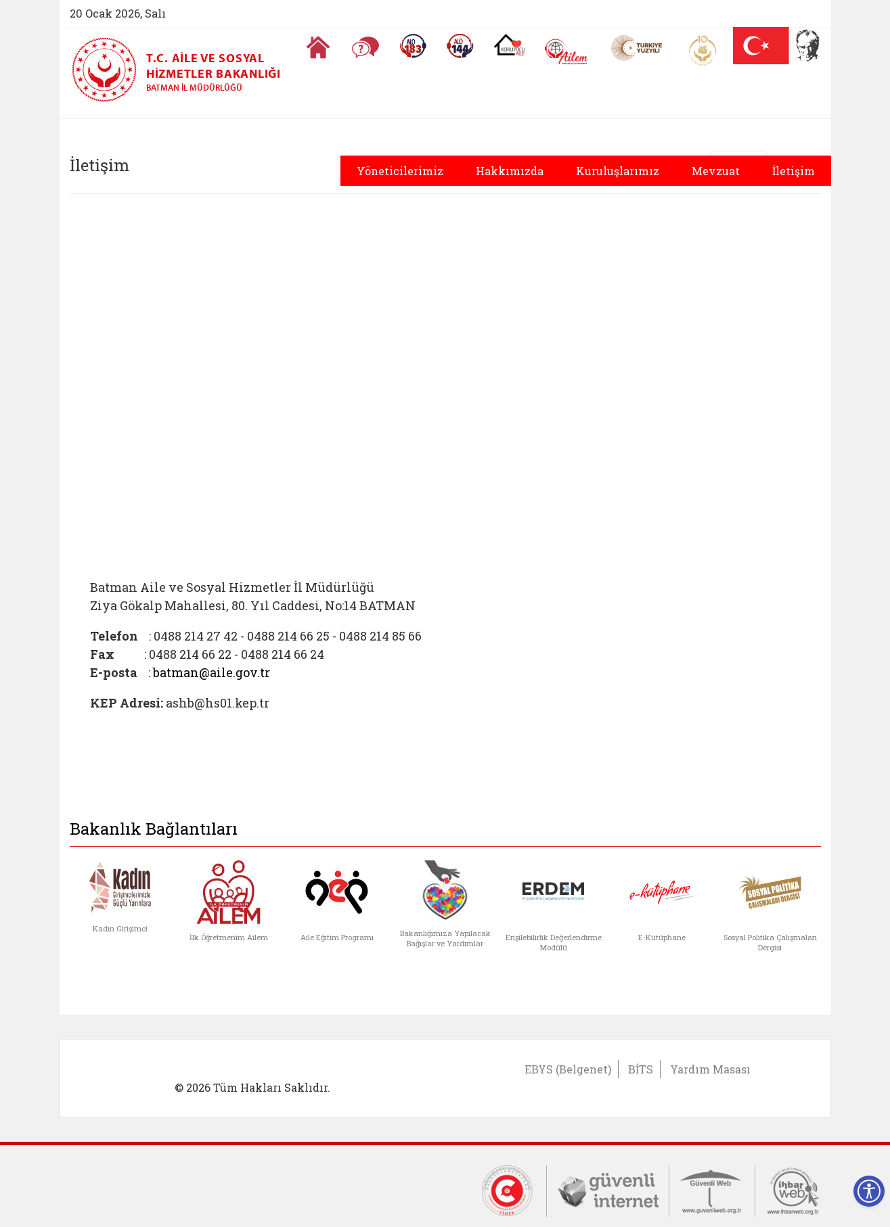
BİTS (640, 1069)
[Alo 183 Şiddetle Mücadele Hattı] (412, 46)
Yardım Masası (710, 1069)
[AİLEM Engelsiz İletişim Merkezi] (567, 52)
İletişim (793, 171)
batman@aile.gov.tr (211, 672)
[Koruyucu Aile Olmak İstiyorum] (509, 44)
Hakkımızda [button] (509, 171)
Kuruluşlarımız (617, 171)
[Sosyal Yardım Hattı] (460, 46)
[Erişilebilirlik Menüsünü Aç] (869, 1191)
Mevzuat (716, 171)
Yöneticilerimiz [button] (400, 171)
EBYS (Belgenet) (568, 1069)
